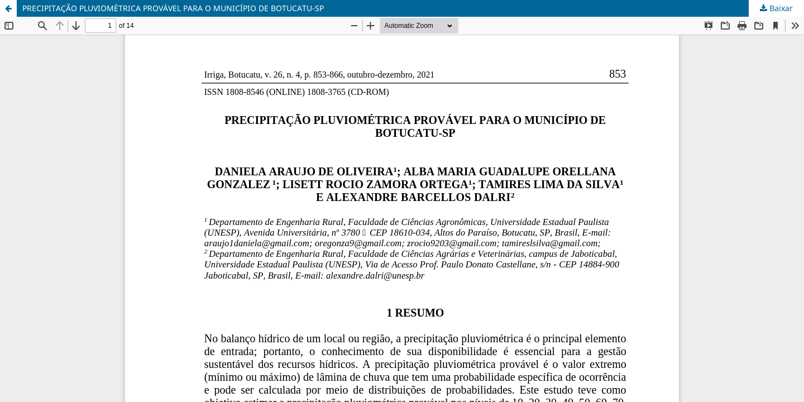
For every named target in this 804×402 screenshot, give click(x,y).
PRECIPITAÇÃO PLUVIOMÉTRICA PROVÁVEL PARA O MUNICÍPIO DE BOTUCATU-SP (173, 8)
